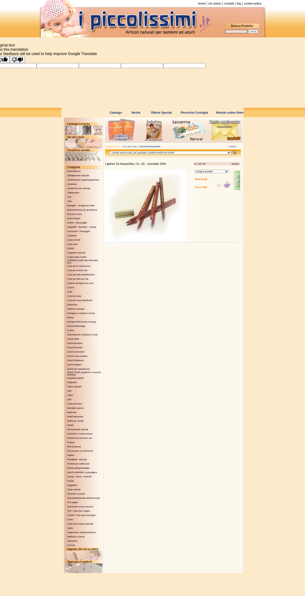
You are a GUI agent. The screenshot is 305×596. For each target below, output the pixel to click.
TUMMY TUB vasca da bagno (81, 515)
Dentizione (72, 304)
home (202, 3)
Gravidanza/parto (75, 378)
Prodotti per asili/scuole (78, 464)
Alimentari (72, 184)
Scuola (70, 481)
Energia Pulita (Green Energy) (81, 322)
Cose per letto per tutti (78, 279)
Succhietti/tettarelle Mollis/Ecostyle (83, 498)
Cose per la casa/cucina (78, 266)
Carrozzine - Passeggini (78, 231)
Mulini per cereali (75, 421)
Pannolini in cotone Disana (80, 434)
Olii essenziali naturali (77, 429)
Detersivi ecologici (76, 309)
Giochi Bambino (75, 343)
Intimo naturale (74, 386)
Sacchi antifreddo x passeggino (82, 472)
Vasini (70, 528)
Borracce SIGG (74, 214)
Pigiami (71, 455)
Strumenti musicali (76, 494)
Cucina (70, 287)
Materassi (72, 412)
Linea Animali (73, 240)
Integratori (72, 382)
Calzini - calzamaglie (77, 223)
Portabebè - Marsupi (77, 459)
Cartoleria (72, 235)
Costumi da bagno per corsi (80, 283)
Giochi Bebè (73, 339)
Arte (69, 197)
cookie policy (252, 3)
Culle (69, 292)
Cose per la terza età (77, 270)
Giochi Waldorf (74, 365)
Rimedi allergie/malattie (78, 468)
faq (239, 3)
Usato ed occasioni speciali (80, 524)
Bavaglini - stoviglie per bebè (81, 205)
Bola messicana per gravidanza (82, 210)
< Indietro (231, 146)
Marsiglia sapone (75, 408)
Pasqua (71, 442)
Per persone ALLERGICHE (80, 451)
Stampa (235, 164)
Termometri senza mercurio (80, 506)
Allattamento (73, 193)
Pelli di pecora (74, 446)
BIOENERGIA (74, 171)
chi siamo (214, 3)
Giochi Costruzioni (76, 352)
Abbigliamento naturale (78, 175)
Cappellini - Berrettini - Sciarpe (82, 227)
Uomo (70, 519)
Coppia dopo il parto (77, 257)
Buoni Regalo (73, 218)
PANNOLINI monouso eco (79, 438)
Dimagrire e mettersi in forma (81, 313)
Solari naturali (74, 489)
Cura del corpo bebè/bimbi (80, 300)
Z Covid (71, 545)
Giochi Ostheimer (75, 360)
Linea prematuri (74, 404)
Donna (70, 317)
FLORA (71, 330)
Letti (69, 391)
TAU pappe (72, 502)
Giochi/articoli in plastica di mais (82, 334)
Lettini (70, 395)
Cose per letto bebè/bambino (81, 274)
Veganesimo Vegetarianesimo (81, 532)
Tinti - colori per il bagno (78, 511)
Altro (69, 201)
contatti (229, 3)
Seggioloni (72, 485)
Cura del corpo (74, 296)
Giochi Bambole (75, 347)
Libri (69, 399)
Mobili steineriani (75, 416)
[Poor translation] (17, 59)
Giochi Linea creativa (77, 356)
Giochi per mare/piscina (78, 369)
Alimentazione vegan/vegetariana (83, 180)
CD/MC (71, 248)
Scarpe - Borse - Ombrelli (79, 476)
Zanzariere (72, 541)
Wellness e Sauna (76, 536)
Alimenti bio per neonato (79, 188)
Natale (70, 425)
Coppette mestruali (76, 253)
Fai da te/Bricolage (76, 326)
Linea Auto (72, 244)
